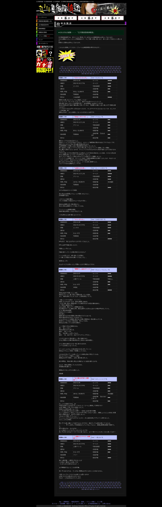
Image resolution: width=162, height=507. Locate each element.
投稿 (82, 501)
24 (60, 68)
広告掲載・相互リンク (66, 503)
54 (77, 70)
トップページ (43, 17)
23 (119, 67)
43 (110, 68)
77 (75, 72)
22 (116, 67)
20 (111, 67)
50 (66, 70)
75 (70, 72)
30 (75, 68)
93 (118, 72)
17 (103, 67)
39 (99, 68)
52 (72, 70)
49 (64, 70)
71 (60, 72)
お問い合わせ (106, 503)
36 (91, 68)
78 (78, 72)
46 (118, 68)
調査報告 (66, 501)
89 (107, 72)
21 (113, 67)
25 (62, 68)
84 (94, 72)
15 (98, 67)
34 (86, 68)
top (60, 501)
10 (84, 67)
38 (97, 68)
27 (68, 68)
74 (68, 72)
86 (99, 72)
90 (110, 72)
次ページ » (96, 74)
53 (74, 70)
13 (92, 67)
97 (88, 74)
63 (100, 70)
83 (91, 72)
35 (89, 68)
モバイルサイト (43, 43)
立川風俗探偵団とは (94, 503)
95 (83, 74)
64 (103, 70)
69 (116, 70)
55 (79, 70)
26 (65, 68)
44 (112, 68)
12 (90, 67)
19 (108, 67)
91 (112, 72)
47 (120, 68)
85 (97, 72)
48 (61, 70)
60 (93, 70)
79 (81, 72)
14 (95, 67)
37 (94, 68)
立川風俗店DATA (44, 25)
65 (106, 70)
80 (83, 72)
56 (82, 70)
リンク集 (99, 501)
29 (73, 68)
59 (90, 70)
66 (108, 70)
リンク (41, 40)
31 (78, 68)
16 (100, 67)
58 (87, 70)
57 (85, 70)
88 (104, 72)
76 (73, 72)
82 (89, 72)
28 (70, 68)
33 (83, 68)
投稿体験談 (42, 28)
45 (115, 68)
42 (107, 68)
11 (87, 67)
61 (95, 70)
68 (114, 70)
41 (104, 68)
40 (102, 68)
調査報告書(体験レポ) (45, 21)
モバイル (54, 503)
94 (120, 72)
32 (81, 68)
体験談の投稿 (43, 32)
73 (65, 72)
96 (85, 74)
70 (119, 70)
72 (62, 72)
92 (115, 72)
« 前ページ (63, 67)
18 (105, 67)
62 (98, 70)
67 (111, 70)
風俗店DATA (75, 501)
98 (90, 74)
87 (102, 72)
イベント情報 (43, 36)
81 (86, 72)
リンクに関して (80, 503)
